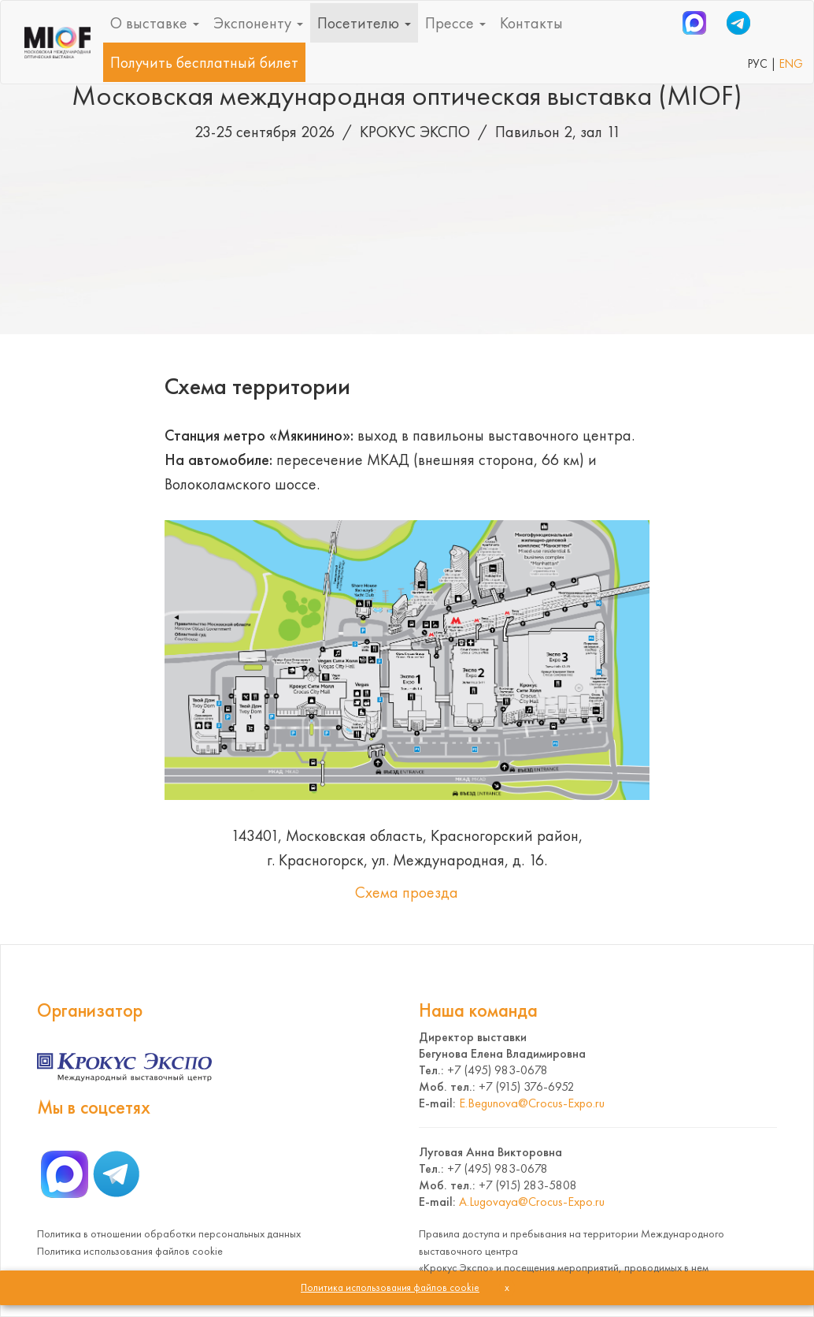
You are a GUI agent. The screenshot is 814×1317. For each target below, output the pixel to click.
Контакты (531, 23)
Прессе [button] (455, 23)
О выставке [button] (154, 23)
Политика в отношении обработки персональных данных (169, 1233)
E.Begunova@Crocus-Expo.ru (532, 1103)
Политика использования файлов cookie (130, 1251)
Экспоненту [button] (258, 23)
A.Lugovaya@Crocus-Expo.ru (532, 1201)
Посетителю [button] (364, 23)
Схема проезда (406, 892)
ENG (791, 64)
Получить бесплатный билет (204, 62)
